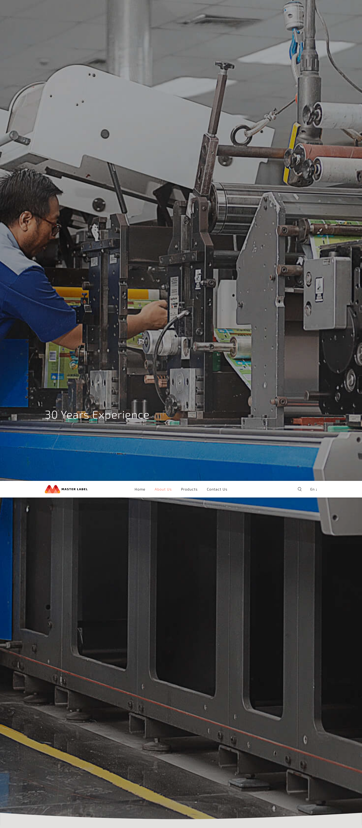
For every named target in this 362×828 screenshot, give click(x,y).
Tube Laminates (165, 761)
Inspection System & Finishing (224, 761)
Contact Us (217, 8)
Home (140, 8)
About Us (163, 8)
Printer (133, 761)
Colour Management (96, 761)
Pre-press (56, 761)
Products (189, 8)
